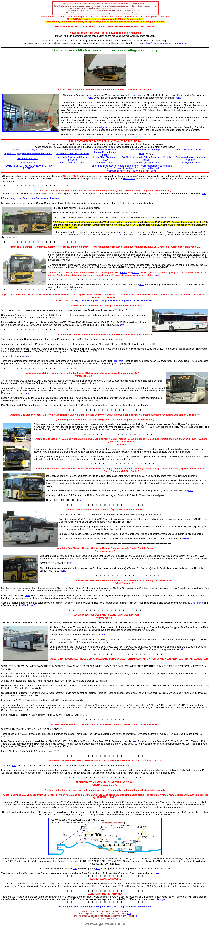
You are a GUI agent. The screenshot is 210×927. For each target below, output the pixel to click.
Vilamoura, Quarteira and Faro (72, 153)
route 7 (135, 272)
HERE (186, 538)
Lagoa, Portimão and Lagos (105, 153)
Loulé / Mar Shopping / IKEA (105, 158)
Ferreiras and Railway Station (28, 149)
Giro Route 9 (197, 603)
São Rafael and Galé (27, 158)
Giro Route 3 (28, 605)
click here (118, 361)
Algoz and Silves (72, 149)
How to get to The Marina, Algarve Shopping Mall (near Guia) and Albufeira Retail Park (105, 906)
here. (90, 98)
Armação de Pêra (190, 162)
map (26, 393)
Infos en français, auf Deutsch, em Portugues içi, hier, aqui (30, 198)
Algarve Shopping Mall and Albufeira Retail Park (28, 153)
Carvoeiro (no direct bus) (146, 162)
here (134, 95)
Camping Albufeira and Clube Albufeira (190, 158)
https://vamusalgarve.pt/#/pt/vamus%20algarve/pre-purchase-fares (114, 300)
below (182, 649)
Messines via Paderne (105, 149)
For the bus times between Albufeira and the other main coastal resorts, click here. (132, 166)
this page (160, 899)
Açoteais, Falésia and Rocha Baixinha (72, 158)
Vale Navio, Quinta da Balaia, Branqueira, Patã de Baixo (146, 158)
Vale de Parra (28, 162)
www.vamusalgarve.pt (99, 127)
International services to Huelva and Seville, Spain (131, 171)
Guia (141, 153)
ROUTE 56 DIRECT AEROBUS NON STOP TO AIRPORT (28, 167)
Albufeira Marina (105, 162)
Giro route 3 (129, 178)
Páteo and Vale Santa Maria (190, 149)
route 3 (123, 272)
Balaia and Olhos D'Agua (72, 162)
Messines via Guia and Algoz (146, 149)
